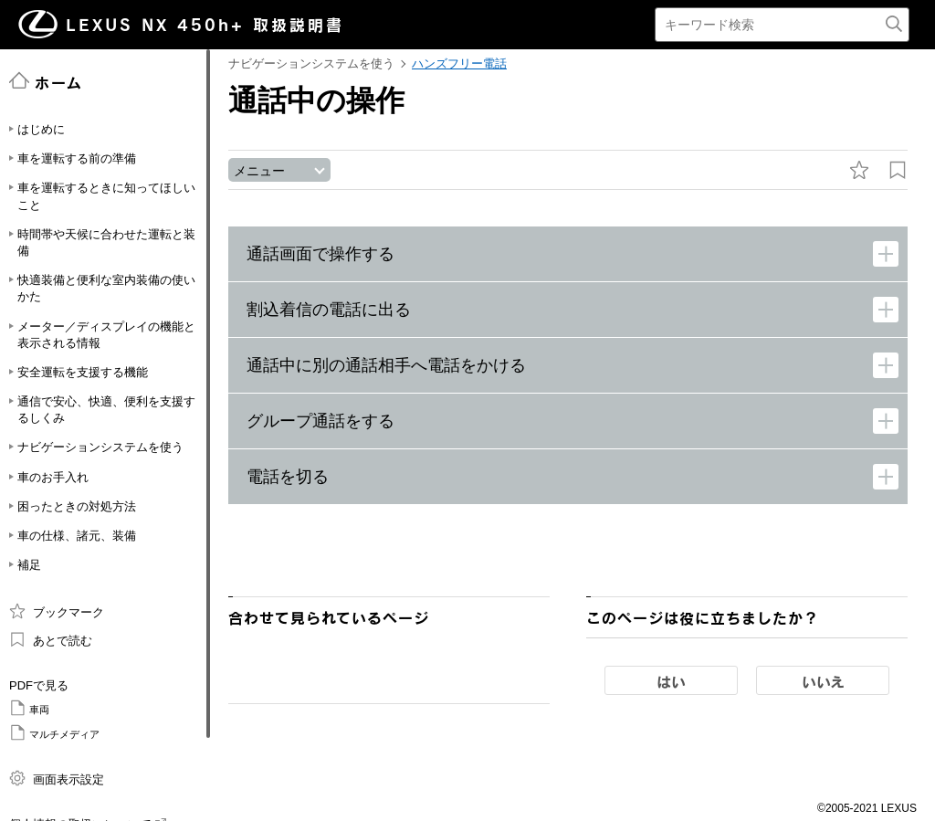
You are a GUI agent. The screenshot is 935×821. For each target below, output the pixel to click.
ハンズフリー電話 (459, 63)
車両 (29, 708)
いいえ (823, 681)
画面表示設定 (56, 778)
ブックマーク (56, 611)
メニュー (259, 170)
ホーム (46, 81)
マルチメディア (54, 732)
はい (671, 681)
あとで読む (50, 639)
